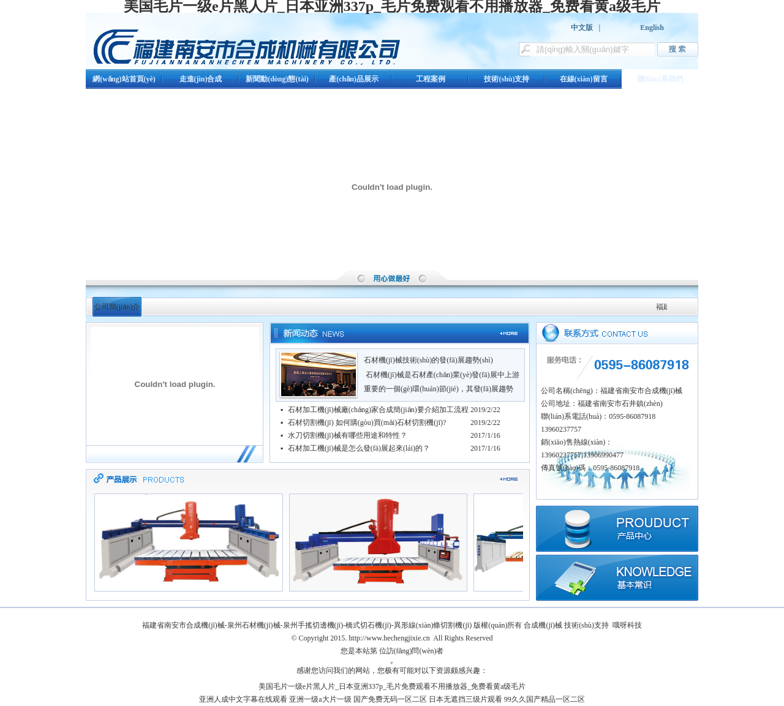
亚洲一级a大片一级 (320, 699)
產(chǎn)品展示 (354, 79)
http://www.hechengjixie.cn (389, 638)
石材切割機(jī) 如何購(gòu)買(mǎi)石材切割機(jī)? (367, 422)
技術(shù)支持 (506, 79)
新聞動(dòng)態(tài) (277, 79)
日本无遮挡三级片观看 (465, 699)
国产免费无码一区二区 (390, 699)
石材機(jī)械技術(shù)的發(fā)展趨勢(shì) (428, 360)
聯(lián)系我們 (660, 79)
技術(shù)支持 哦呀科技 (603, 625)
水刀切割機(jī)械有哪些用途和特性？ (347, 435)
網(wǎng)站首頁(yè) (124, 79)
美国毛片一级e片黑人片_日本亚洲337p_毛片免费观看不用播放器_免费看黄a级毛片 (392, 686)
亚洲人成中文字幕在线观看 (243, 699)
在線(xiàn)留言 (584, 79)
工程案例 (430, 79)
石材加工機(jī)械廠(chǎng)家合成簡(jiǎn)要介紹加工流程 (378, 409)
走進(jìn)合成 (200, 79)
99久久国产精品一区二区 (544, 699)
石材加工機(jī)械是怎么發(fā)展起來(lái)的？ (359, 448)
